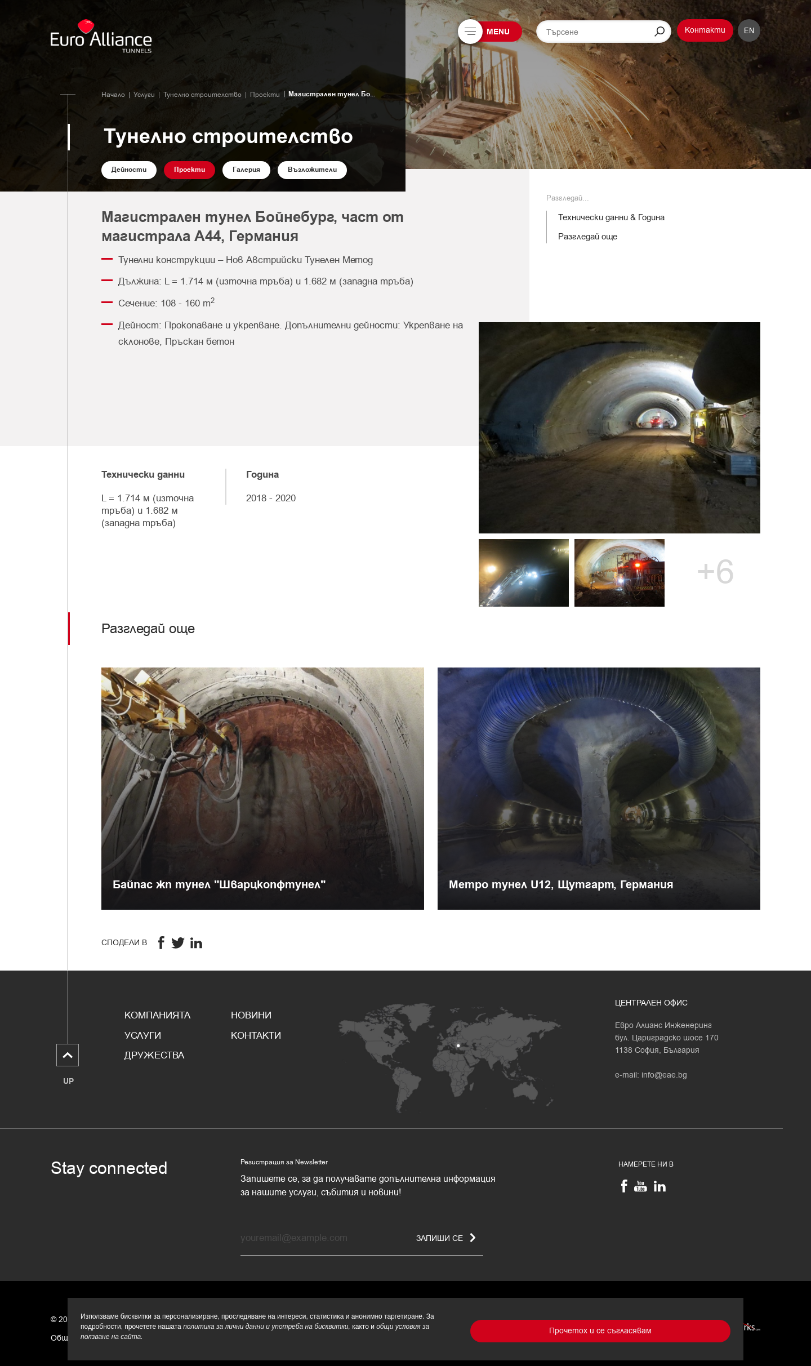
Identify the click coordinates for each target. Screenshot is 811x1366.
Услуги (144, 94)
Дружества (154, 1055)
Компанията (157, 1015)
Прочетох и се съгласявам (600, 1330)
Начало (113, 94)
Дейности (129, 170)
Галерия (246, 170)
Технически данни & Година (611, 217)
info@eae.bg (664, 1075)
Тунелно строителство (202, 94)
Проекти (265, 94)
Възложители (312, 170)
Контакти (705, 30)
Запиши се (446, 1238)
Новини (251, 1015)
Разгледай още (587, 236)
